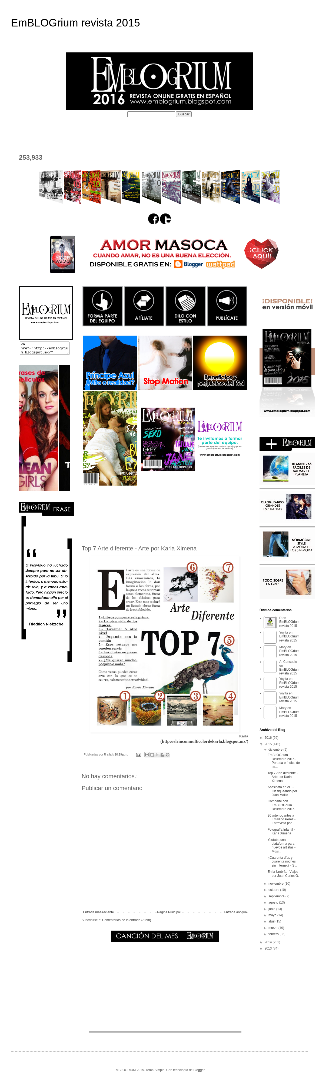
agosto (273, 902)
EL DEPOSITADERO (270, 130)
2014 (269, 942)
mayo (272, 915)
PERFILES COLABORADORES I (132, 130)
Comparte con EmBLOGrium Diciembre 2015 (281, 805)
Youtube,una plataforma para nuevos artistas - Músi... (281, 845)
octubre (274, 890)
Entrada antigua (235, 912)
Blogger (199, 1070)
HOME (21, 130)
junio (272, 909)
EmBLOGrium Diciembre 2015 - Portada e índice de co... (284, 760)
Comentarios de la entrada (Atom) (126, 920)
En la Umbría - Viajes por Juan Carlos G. (283, 873)
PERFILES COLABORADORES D (207, 130)
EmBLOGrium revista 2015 (75, 23)
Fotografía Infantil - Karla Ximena (281, 831)
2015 (269, 744)
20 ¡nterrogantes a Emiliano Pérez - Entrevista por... (281, 819)
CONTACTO (27, 140)
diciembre (275, 749)
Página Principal (169, 912)
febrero (274, 934)
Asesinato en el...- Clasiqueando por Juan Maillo (282, 791)
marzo (273, 928)
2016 (269, 738)
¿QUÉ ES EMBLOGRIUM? (63, 130)
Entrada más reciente (98, 912)
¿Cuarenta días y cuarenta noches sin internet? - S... (282, 861)
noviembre (276, 883)
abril (271, 921)
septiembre (276, 896)
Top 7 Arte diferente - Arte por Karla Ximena (283, 777)
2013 (269, 948)
